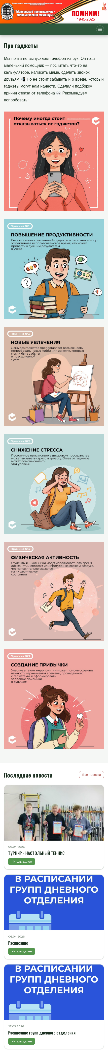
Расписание (18, 943)
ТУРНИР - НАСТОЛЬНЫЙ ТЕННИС (36, 853)
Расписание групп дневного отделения (41, 1033)
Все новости (91, 775)
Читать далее (21, 861)
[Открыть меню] (100, 29)
